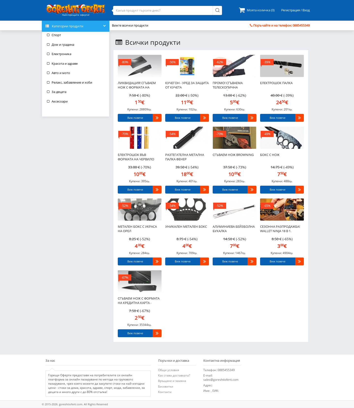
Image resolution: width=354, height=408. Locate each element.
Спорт (54, 35)
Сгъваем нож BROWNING (233, 154)
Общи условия (168, 370)
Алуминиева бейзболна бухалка (234, 228)
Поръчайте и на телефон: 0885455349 (280, 25)
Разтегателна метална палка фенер (184, 157)
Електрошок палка (276, 83)
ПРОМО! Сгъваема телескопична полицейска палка (229, 86)
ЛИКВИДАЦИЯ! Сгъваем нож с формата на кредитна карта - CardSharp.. (137, 86)
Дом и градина (60, 44)
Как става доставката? (174, 375)
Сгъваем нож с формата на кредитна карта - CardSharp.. (139, 301)
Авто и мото (58, 73)
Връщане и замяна (172, 381)
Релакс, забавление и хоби (69, 82)
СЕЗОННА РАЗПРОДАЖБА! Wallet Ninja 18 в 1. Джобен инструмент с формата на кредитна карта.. (280, 229)
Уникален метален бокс (186, 226)
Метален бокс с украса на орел (137, 228)
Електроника (59, 54)
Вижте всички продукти (130, 25)
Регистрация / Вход (295, 10)
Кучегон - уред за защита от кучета (187, 85)
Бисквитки (165, 386)
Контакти (165, 392)
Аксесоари (57, 101)
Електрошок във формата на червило (136, 157)
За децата (56, 92)
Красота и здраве (62, 63)
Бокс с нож (270, 154)
